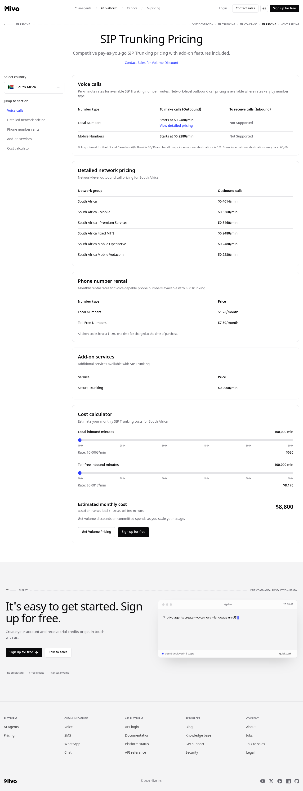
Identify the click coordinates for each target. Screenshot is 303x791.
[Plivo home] (11, 8)
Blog (189, 727)
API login (132, 727)
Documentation (137, 736)
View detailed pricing (176, 126)
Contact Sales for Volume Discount (151, 63)
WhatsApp (72, 744)
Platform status (137, 744)
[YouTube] (262, 781)
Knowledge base (198, 736)
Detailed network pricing (26, 120)
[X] (271, 781)
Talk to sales (58, 652)
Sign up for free (284, 8)
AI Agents (11, 727)
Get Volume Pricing (96, 532)
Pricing (9, 736)
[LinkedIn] (288, 781)
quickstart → (286, 653)
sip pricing (269, 24)
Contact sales (245, 8)
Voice (68, 727)
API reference (135, 753)
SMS (67, 736)
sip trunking (226, 24)
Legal (250, 753)
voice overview (202, 24)
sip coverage (248, 24)
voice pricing (290, 24)
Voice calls (15, 111)
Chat (67, 753)
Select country (15, 77)
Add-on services (19, 139)
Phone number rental (23, 130)
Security (192, 753)
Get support (195, 744)
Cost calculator (18, 148)
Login (223, 8)
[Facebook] (279, 781)
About (251, 727)
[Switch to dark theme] (264, 8)
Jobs (249, 736)
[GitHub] (296, 781)
